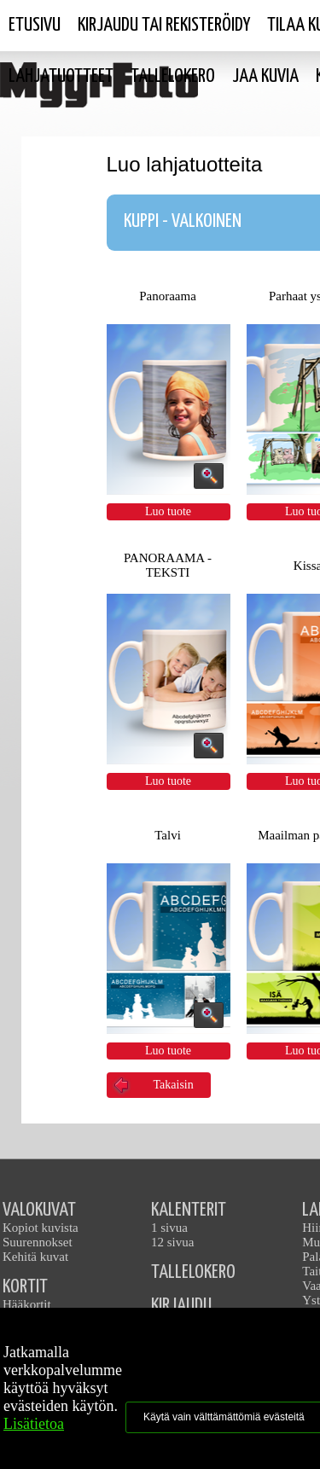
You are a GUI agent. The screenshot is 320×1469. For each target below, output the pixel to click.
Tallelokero (173, 76)
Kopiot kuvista (41, 1227)
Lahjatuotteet (61, 76)
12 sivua (172, 1242)
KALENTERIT (188, 1210)
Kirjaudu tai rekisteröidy (164, 25)
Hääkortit (27, 1304)
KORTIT (25, 1287)
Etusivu (35, 25)
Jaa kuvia (265, 76)
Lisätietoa (33, 1423)
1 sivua (169, 1227)
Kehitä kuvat (35, 1256)
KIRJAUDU (181, 1305)
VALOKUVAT (39, 1210)
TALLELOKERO (193, 1272)
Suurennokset (38, 1242)
